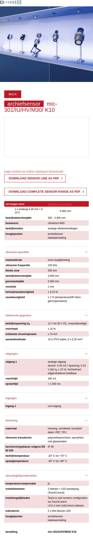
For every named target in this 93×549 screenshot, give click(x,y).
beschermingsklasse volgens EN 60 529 (25, 448)
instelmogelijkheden (18, 497)
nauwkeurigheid (15, 297)
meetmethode (14, 260)
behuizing (11, 420)
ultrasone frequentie (18, 265)
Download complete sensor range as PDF (44, 191)
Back (13, 94)
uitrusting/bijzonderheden (21, 475)
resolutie (11, 286)
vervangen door (15, 204)
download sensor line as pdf (34, 178)
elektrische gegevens (18, 315)
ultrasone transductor (19, 437)
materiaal (11, 428)
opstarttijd (12, 383)
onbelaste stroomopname (21, 334)
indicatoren (12, 510)
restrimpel (12, 328)
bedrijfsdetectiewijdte (19, 217)
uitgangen (12, 353)
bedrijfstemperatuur (17, 455)
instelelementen (15, 488)
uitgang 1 (11, 361)
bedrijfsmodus (14, 228)
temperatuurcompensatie (21, 483)
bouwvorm (12, 223)
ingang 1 (11, 406)
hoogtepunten (14, 233)
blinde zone (12, 270)
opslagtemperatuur (17, 461)
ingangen (11, 398)
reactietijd (12, 378)
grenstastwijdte (15, 281)
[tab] (46, 251)
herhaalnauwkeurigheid (20, 291)
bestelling (11, 531)
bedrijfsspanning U (18, 323)
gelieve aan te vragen (60, 204)
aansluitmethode (16, 339)
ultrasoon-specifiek (17, 252)
